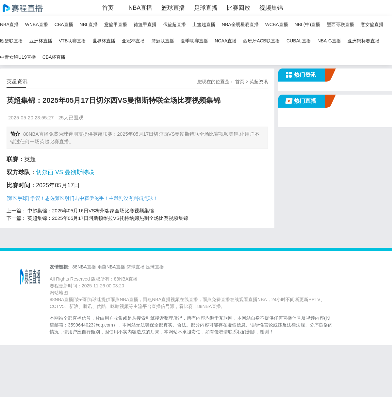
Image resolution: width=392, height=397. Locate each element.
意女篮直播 (372, 24)
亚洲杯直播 (40, 40)
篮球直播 (173, 8)
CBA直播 (64, 24)
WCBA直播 (276, 24)
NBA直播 (140, 8)
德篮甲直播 (145, 24)
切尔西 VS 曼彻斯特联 (65, 172)
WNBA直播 (36, 24)
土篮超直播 (203, 24)
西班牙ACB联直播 (261, 40)
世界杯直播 (103, 40)
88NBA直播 (84, 266)
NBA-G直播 (329, 40)
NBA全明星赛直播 (240, 24)
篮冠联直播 (162, 40)
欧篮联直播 (11, 40)
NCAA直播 (226, 40)
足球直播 (206, 8)
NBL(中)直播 (307, 24)
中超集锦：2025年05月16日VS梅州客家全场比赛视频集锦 (90, 210)
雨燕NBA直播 (111, 266)
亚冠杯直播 (133, 40)
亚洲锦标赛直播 (364, 40)
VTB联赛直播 (72, 40)
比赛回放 (238, 8)
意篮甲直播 (115, 24)
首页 (108, 8)
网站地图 (59, 292)
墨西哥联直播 (340, 24)
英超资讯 (259, 81)
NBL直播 (89, 24)
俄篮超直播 (174, 24)
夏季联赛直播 (194, 40)
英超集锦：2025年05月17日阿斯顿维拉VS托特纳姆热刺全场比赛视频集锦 (107, 218)
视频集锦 (271, 8)
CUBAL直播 (298, 40)
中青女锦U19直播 (18, 57)
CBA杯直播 (54, 57)
